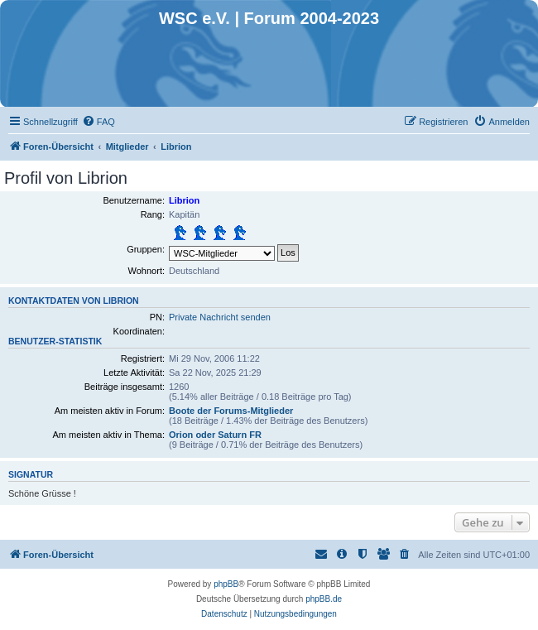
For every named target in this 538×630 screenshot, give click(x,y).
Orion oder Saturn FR (215, 435)
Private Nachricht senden (220, 317)
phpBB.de (323, 599)
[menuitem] (98, 122)
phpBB (226, 584)
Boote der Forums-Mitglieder (231, 411)
